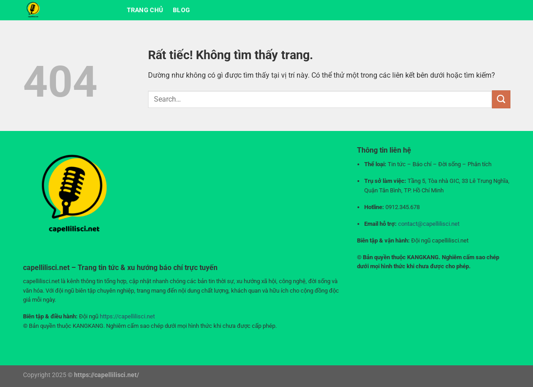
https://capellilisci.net (127, 316)
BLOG (181, 10)
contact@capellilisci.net (428, 223)
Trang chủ (145, 10)
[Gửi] (501, 99)
